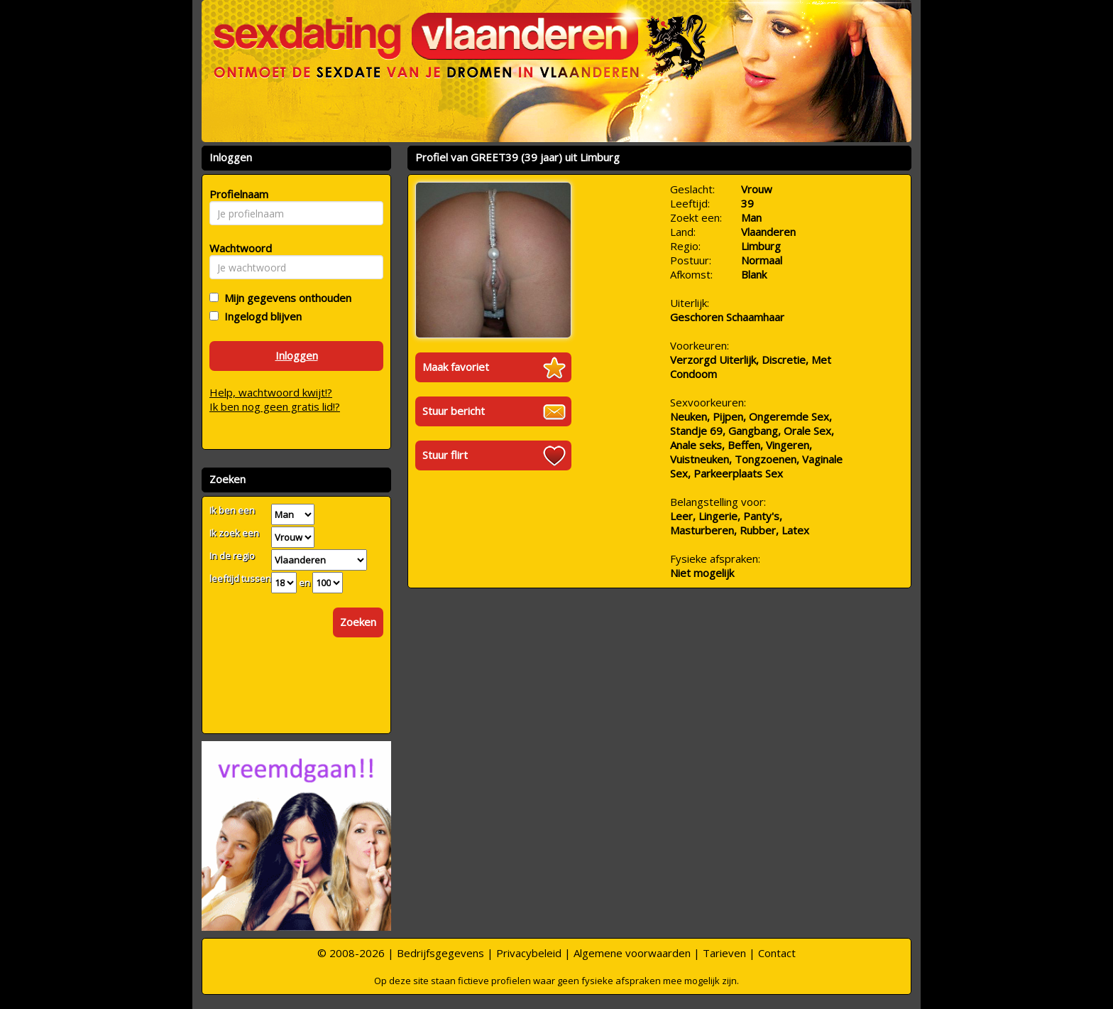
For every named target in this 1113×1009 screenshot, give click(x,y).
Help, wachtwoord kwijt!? (270, 392)
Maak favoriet (455, 367)
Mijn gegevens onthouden (285, 298)
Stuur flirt (445, 455)
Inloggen (296, 355)
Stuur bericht (453, 411)
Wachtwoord (236, 248)
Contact (777, 953)
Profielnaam (236, 194)
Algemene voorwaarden (632, 953)
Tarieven (724, 953)
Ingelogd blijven (260, 316)
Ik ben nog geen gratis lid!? (274, 406)
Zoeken (358, 622)
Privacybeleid (528, 953)
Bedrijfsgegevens (440, 953)
